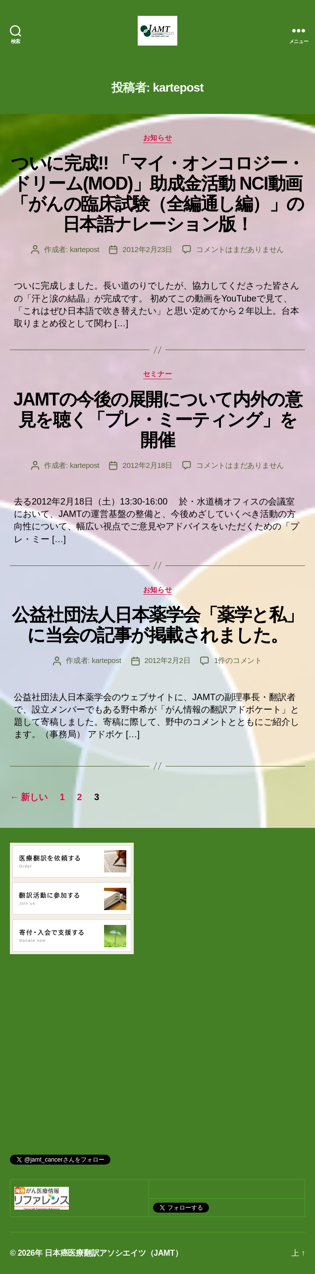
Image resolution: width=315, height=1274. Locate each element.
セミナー (157, 374)
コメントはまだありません (240, 249)
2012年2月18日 (147, 465)
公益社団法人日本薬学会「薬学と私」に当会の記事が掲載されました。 (157, 625)
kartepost (84, 249)
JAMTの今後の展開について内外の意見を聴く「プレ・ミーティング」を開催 (157, 419)
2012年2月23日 (147, 249)
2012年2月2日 (168, 660)
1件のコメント (238, 660)
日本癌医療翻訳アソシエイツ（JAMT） (113, 1253)
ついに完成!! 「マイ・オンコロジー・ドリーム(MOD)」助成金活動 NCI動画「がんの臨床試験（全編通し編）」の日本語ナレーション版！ (157, 193)
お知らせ (157, 138)
